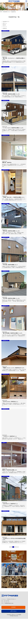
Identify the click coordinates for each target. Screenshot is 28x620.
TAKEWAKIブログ (6, 21)
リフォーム (5, 26)
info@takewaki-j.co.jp (9, 603)
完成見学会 (5, 28)
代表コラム (5, 23)
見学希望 (13, 607)
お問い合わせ (13, 611)
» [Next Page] (17, 546)
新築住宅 (4, 24)
